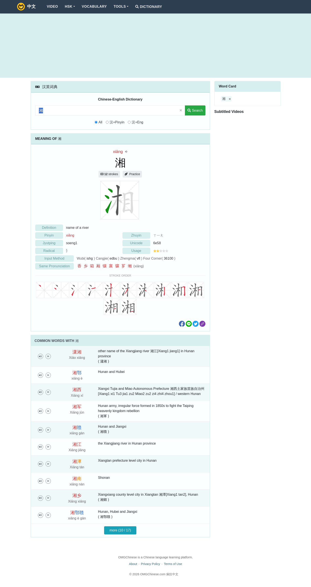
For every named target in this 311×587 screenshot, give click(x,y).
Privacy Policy (150, 564)
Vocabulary (94, 6)
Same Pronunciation (54, 266)
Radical (49, 251)
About (133, 564)
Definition (49, 227)
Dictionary (148, 7)
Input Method (54, 258)
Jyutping (49, 243)
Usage (136, 251)
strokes (109, 174)
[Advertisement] (155, 45)
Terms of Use (173, 564)
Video (52, 6)
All (100, 122)
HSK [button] (68, 6)
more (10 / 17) (120, 530)
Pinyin (49, 235)
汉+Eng (137, 122)
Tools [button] (120, 6)
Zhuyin (136, 235)
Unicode (136, 243)
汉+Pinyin (117, 122)
